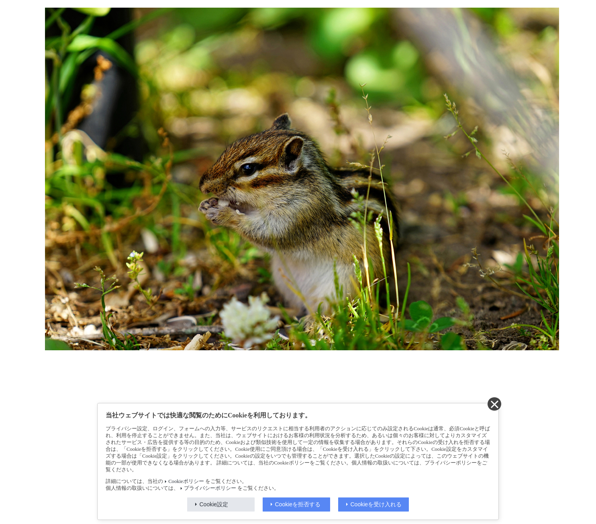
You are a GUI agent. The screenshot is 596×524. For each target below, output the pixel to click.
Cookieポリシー (186, 481)
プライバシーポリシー (210, 488)
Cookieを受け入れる (376, 504)
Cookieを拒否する (298, 504)
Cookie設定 (214, 504)
